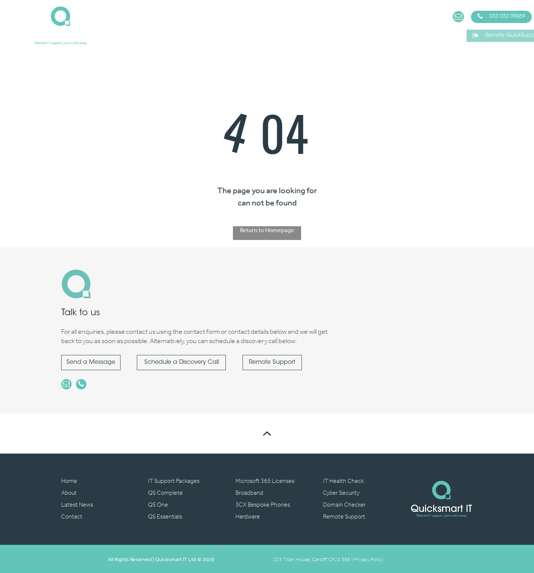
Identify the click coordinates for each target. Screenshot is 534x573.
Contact (71, 515)
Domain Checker (344, 503)
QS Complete (165, 491)
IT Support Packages (174, 479)
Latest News (77, 503)
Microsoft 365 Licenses (264, 479)
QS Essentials (165, 515)
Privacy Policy (368, 558)
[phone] (79, 384)
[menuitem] (123, 25)
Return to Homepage (267, 231)
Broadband (249, 491)
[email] (458, 17)
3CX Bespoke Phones (262, 503)
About (69, 491)
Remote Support (344, 515)
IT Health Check (343, 479)
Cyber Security (341, 491)
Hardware (247, 515)
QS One (158, 503)
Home (69, 479)
